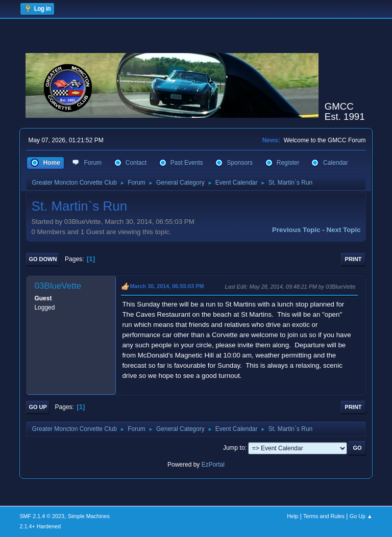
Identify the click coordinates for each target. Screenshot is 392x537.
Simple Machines (89, 516)
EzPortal (213, 464)
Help (292, 516)
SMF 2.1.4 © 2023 (41, 516)
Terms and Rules (324, 516)
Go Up (37, 407)
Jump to (234, 447)
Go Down (43, 259)
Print (353, 259)
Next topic (343, 230)
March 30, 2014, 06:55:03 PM (167, 286)
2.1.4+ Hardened (40, 526)
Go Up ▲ (361, 516)
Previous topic (296, 230)
